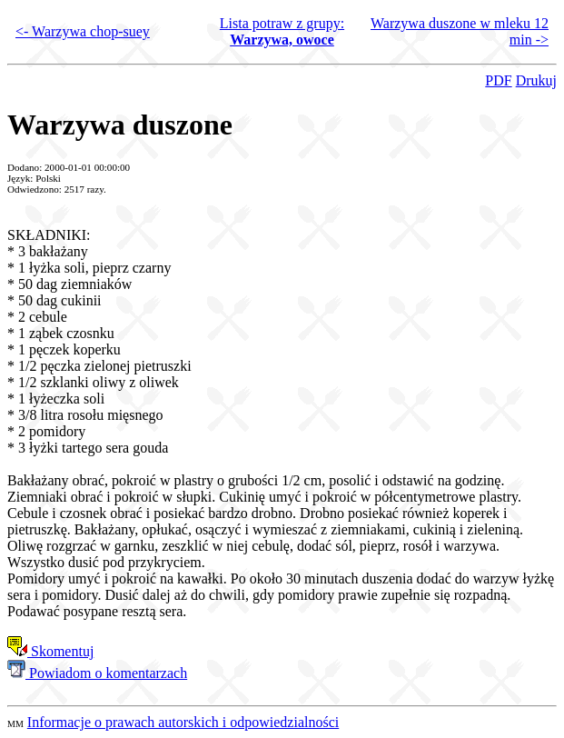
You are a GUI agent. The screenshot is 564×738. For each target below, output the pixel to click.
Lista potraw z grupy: (282, 31)
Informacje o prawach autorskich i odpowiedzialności (183, 722)
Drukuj (536, 80)
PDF (498, 80)
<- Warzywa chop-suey (82, 31)
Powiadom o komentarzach (97, 673)
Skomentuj (50, 651)
